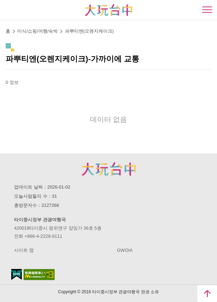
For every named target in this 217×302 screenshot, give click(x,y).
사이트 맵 (24, 250)
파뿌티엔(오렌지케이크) (89, 31)
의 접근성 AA (39, 274)
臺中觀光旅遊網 (108, 10)
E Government (16, 274)
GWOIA (125, 250)
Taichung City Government (109, 169)
